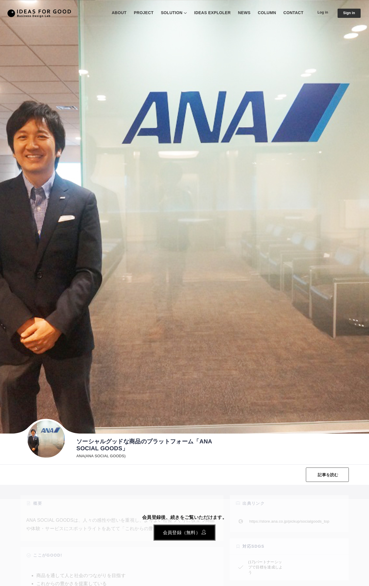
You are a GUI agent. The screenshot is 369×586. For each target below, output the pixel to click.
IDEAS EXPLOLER (208, 12)
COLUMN (262, 12)
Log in (319, 12)
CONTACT (289, 12)
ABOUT (114, 12)
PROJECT (139, 12)
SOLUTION (167, 12)
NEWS (240, 12)
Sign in (348, 13)
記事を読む (326, 474)
